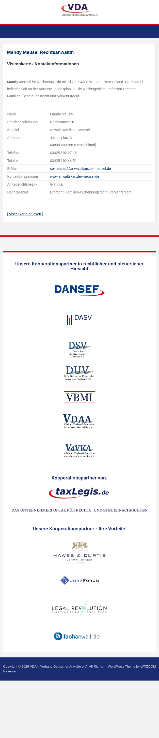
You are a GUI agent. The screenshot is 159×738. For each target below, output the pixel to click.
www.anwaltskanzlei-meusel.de (74, 176)
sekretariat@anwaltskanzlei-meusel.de (80, 169)
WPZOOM (148, 666)
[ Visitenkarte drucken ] (25, 214)
